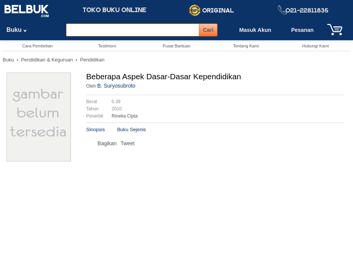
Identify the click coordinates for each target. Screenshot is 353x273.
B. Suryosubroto (116, 86)
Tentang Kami (246, 46)
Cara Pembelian (37, 46)
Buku (19, 30)
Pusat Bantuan (176, 46)
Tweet (127, 143)
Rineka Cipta (125, 116)
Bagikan (107, 143)
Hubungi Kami (315, 46)
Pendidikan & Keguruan (47, 60)
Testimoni (107, 46)
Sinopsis (95, 129)
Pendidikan (92, 60)
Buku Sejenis (131, 129)
